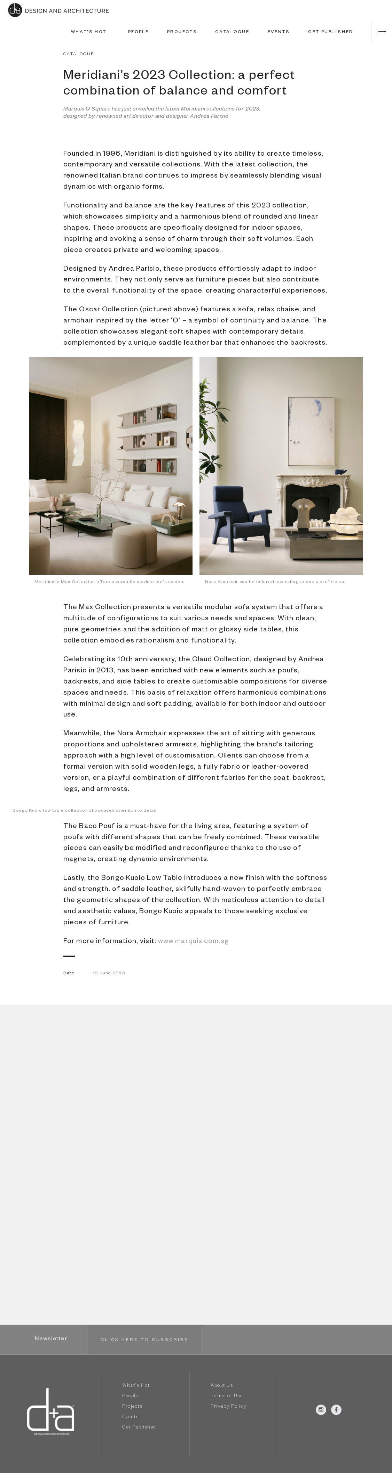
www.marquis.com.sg (193, 942)
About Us (222, 1386)
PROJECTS (182, 32)
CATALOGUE (232, 32)
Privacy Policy (228, 1407)
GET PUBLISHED (330, 32)
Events (130, 1417)
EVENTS (279, 32)
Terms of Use (227, 1396)
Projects (132, 1407)
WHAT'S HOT (89, 32)
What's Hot (136, 1386)
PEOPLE (138, 32)
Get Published (139, 1428)
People (130, 1396)
